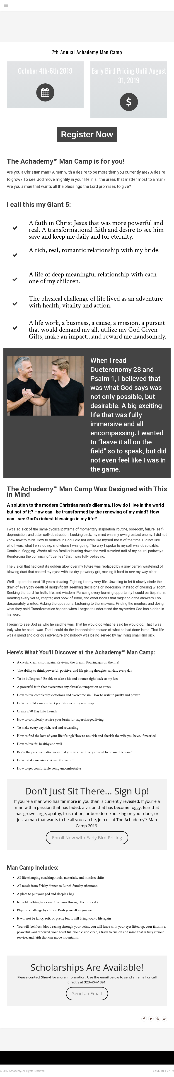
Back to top (163, 1070)
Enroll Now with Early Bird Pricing (87, 838)
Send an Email (87, 993)
